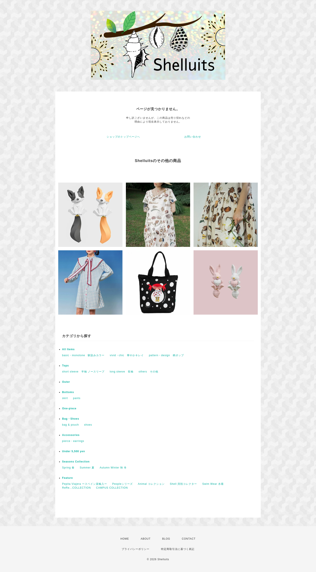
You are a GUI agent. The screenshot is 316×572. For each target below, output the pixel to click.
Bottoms (68, 392)
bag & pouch (70, 424)
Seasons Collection (76, 461)
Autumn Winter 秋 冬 (113, 467)
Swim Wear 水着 (213, 483)
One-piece (69, 408)
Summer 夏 (87, 467)
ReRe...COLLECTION (76, 487)
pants (76, 398)
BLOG (166, 538)
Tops (65, 365)
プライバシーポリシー (135, 549)
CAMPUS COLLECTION (112, 487)
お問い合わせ (192, 136)
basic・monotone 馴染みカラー (83, 355)
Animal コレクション (151, 483)
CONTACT (188, 538)
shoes (88, 424)
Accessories (71, 435)
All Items (68, 349)
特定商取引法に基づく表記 (177, 549)
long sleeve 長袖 (121, 371)
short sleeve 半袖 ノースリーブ (83, 371)
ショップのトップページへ (123, 136)
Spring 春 (68, 467)
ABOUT (146, 538)
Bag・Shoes (70, 418)
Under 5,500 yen (73, 451)
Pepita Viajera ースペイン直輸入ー (84, 483)
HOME (125, 538)
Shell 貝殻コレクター (183, 483)
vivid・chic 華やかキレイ (127, 355)
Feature (67, 477)
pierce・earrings (73, 441)
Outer (66, 381)
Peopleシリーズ (122, 483)
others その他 (148, 371)
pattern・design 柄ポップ (166, 355)
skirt (65, 398)
